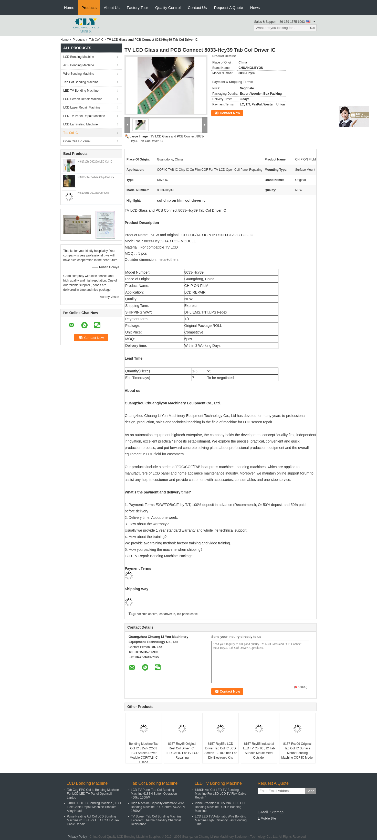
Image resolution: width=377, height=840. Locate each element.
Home (69, 7)
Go (312, 28)
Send (310, 791)
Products (89, 7)
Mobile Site (267, 818)
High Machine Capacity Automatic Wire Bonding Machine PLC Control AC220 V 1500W (158, 807)
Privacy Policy (77, 836)
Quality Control (168, 7)
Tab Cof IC (96, 39)
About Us (112, 7)
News (255, 7)
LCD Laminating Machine (80, 124)
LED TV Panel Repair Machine (84, 116)
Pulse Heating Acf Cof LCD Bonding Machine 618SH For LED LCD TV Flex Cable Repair (93, 820)
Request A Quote (228, 7)
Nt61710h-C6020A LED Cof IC (95, 161)
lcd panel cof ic (187, 614)
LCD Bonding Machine (78, 57)
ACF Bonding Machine (78, 65)
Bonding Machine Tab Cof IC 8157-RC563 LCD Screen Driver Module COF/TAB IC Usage (143, 753)
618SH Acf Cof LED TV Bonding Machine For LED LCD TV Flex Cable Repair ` (220, 793)
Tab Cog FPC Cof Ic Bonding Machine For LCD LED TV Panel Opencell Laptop (93, 793)
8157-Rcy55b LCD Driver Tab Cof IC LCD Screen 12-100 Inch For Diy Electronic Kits (220, 750)
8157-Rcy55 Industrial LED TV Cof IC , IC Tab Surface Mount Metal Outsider (259, 750)
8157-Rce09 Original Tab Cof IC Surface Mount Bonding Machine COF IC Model (297, 750)
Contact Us (197, 7)
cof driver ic (167, 614)
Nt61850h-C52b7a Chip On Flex (96, 177)
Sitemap (276, 812)
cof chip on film (147, 614)
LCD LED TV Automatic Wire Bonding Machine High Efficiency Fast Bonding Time (221, 820)
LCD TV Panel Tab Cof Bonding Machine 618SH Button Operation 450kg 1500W (154, 793)
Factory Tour (137, 7)
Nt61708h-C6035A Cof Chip (93, 192)
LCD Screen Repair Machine (82, 99)
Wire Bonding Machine (78, 74)
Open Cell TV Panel (76, 141)
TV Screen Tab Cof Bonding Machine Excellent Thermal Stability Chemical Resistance (156, 820)
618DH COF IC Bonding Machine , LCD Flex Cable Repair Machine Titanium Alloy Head (94, 807)
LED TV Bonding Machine (81, 90)
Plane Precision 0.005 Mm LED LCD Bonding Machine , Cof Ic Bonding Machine (220, 807)
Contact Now (230, 113)
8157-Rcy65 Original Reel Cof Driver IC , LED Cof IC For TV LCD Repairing (182, 750)
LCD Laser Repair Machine (81, 107)
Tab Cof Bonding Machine (80, 82)
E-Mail (263, 812)
